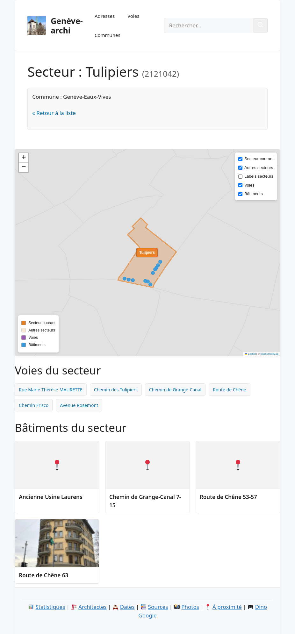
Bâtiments (253, 193)
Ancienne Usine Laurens (50, 497)
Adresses (105, 16)
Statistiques (50, 606)
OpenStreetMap (269, 354)
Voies (133, 16)
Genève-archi (67, 25)
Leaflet (250, 354)
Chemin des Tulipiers (116, 390)
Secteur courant (259, 158)
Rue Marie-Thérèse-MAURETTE (51, 390)
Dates (127, 606)
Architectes (92, 606)
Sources (158, 606)
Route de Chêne (229, 390)
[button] (23, 158)
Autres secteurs (258, 167)
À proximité (227, 606)
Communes (107, 35)
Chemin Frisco (33, 405)
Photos (190, 606)
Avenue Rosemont (79, 405)
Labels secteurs (258, 176)
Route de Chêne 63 (43, 575)
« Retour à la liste (54, 113)
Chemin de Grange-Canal (175, 390)
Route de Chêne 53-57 (228, 497)
